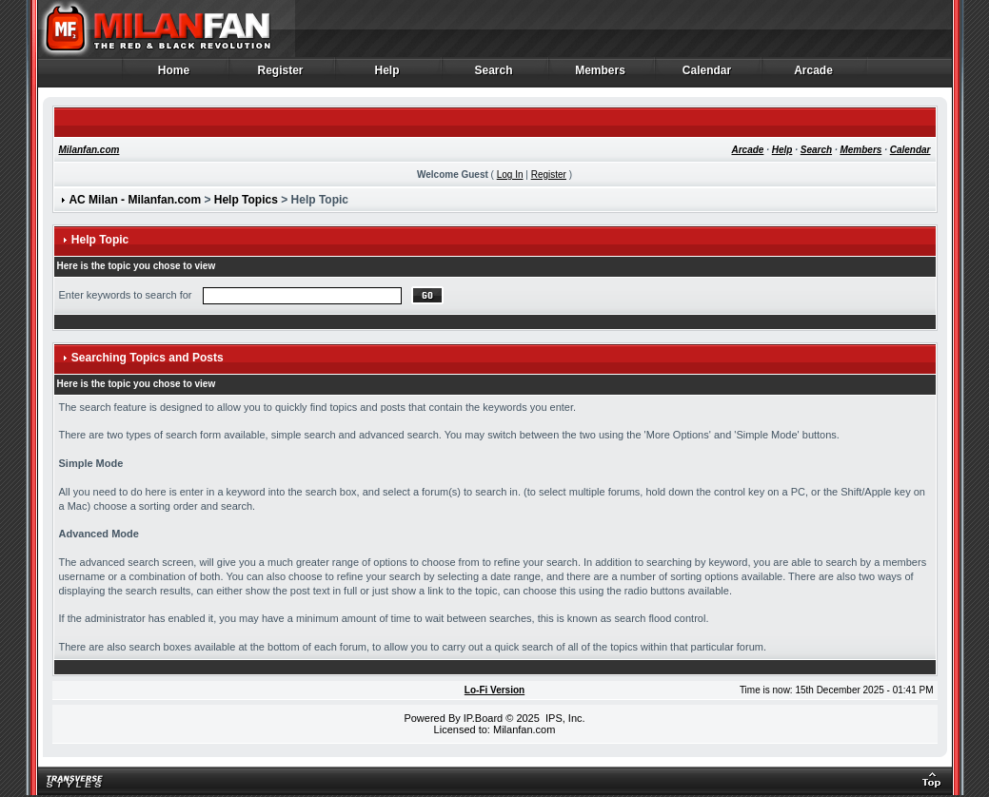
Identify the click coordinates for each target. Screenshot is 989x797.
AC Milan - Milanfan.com (135, 199)
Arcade (814, 75)
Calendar (708, 75)
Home (174, 75)
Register (281, 75)
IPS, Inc (564, 718)
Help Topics (246, 199)
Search (494, 75)
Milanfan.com (89, 150)
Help (388, 75)
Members (601, 75)
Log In (510, 174)
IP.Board (483, 718)
